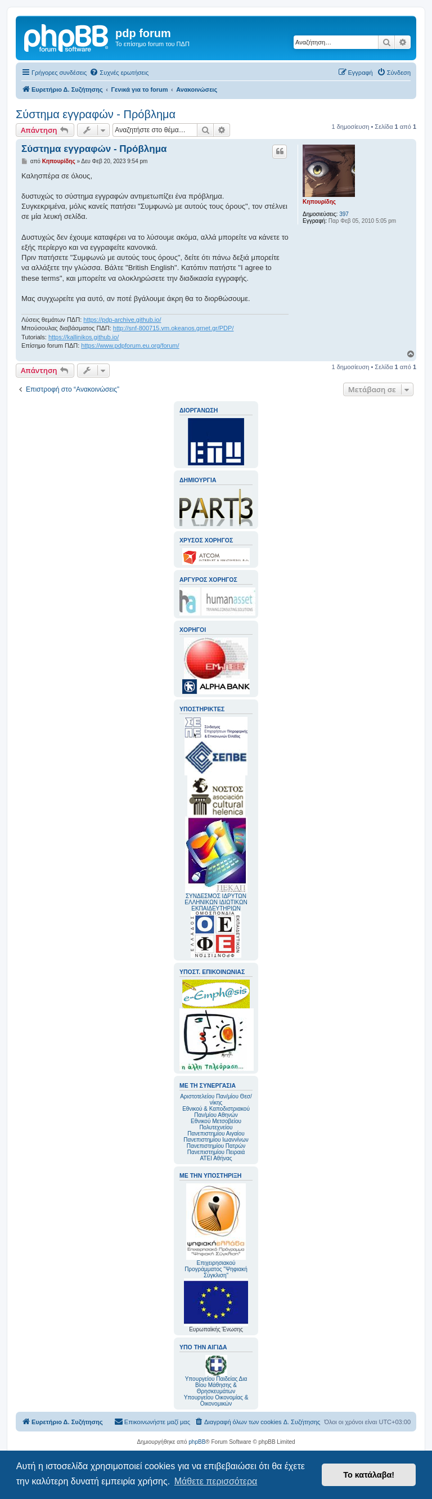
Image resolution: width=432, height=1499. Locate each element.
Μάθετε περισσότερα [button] (216, 1481)
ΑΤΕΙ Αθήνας (216, 1158)
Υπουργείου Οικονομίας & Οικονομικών (216, 1400)
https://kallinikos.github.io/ (83, 337)
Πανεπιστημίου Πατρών (216, 1146)
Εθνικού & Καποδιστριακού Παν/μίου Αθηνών (216, 1112)
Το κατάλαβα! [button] (368, 1474)
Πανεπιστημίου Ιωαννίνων (215, 1140)
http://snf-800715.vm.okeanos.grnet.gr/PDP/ (173, 328)
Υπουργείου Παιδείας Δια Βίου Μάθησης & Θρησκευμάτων (216, 1385)
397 (344, 214)
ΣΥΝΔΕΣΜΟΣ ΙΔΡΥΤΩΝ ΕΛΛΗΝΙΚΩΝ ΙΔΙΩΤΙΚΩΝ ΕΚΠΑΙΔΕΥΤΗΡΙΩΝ (215, 902)
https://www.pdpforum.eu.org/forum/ (130, 345)
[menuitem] (118, 72)
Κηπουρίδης (319, 202)
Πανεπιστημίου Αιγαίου (215, 1133)
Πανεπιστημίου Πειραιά (216, 1152)
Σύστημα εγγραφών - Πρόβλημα (96, 114)
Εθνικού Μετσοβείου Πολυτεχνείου (216, 1124)
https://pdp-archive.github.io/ (122, 319)
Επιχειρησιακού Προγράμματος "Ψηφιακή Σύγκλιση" (216, 1230)
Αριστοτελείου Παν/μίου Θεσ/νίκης (216, 1099)
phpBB (196, 1442)
